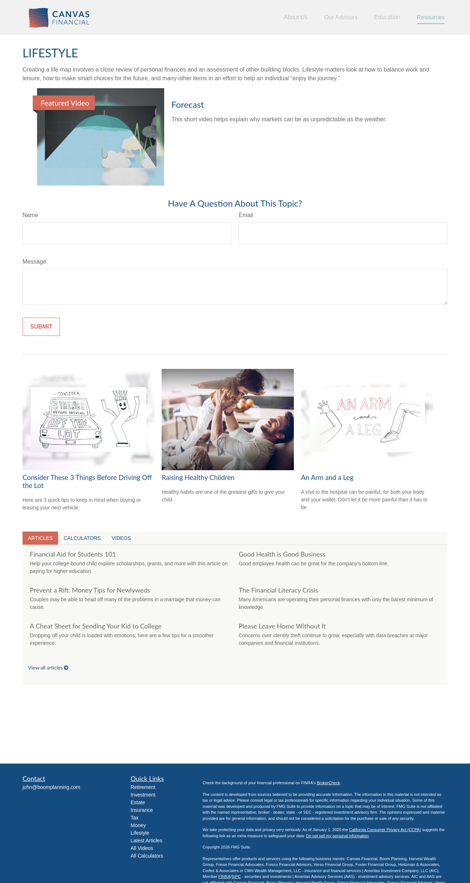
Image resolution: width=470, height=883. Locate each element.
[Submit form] (41, 327)
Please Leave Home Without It (282, 626)
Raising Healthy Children (198, 477)
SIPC (236, 876)
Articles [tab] (40, 538)
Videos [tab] (121, 538)
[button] (296, 17)
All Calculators (147, 856)
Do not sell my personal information (337, 836)
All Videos (142, 848)
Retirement (143, 787)
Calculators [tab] (82, 538)
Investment (143, 795)
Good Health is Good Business (282, 554)
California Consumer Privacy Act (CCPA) (385, 829)
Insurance (142, 810)
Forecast (187, 104)
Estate (138, 802)
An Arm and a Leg (327, 477)
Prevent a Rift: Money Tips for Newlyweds (90, 590)
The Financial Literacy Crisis (278, 590)
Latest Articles (146, 840)
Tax (135, 818)
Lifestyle (140, 833)
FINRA (224, 876)
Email (246, 215)
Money (138, 825)
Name (30, 215)
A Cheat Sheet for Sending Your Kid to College (96, 626)
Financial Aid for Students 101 (73, 554)
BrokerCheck (328, 783)
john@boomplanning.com (51, 787)
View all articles (48, 667)
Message (34, 262)
